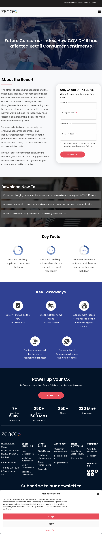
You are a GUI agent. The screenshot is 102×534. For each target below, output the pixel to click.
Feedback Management (44, 456)
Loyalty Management (28, 466)
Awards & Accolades (92, 450)
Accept (51, 516)
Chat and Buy (77, 458)
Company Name (69, 113)
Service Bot (43, 469)
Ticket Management (44, 463)
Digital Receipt (44, 451)
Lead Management (28, 452)
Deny (51, 523)
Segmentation (61, 462)
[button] (98, 493)
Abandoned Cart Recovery (77, 452)
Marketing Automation (27, 459)
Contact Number (69, 134)
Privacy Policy (51, 530)
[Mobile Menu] (99, 11)
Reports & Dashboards (27, 473)
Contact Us (92, 456)
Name (65, 102)
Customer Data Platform (60, 450)
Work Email (67, 123)
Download (72, 154)
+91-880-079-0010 (10, 468)
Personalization (60, 457)
